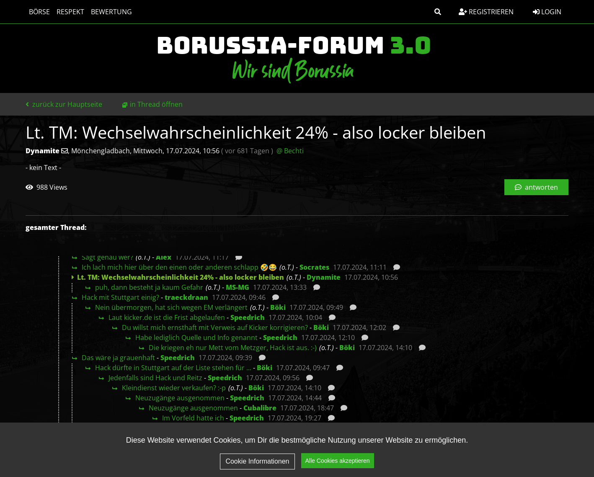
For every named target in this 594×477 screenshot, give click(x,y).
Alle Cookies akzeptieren (337, 460)
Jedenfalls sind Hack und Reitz (155, 377)
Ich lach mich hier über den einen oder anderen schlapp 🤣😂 (179, 267)
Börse (39, 11)
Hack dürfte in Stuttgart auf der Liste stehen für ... (173, 367)
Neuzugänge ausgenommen (180, 397)
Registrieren (486, 11)
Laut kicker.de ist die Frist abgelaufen (167, 317)
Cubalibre (259, 408)
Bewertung (111, 11)
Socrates (314, 267)
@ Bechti (290, 150)
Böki (278, 307)
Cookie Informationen (257, 461)
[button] (438, 12)
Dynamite (324, 277)
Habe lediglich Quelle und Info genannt (196, 337)
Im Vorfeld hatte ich (193, 418)
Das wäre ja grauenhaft (118, 357)
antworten (536, 187)
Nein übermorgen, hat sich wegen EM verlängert (171, 307)
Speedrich (247, 317)
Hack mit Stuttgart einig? (120, 297)
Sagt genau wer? (107, 257)
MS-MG (237, 287)
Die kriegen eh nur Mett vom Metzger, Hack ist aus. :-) (232, 347)
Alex (163, 257)
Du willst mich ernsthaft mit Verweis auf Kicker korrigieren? (215, 327)
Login (547, 11)
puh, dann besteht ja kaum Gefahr (149, 287)
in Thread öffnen (156, 104)
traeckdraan (186, 297)
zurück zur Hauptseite (64, 104)
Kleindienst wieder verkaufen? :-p (173, 387)
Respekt (70, 11)
